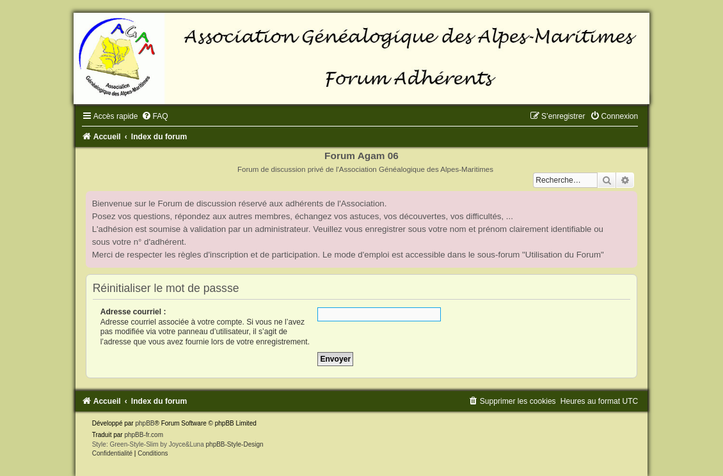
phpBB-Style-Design (235, 444)
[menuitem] (154, 116)
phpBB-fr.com (143, 434)
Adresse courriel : (133, 311)
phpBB (144, 423)
